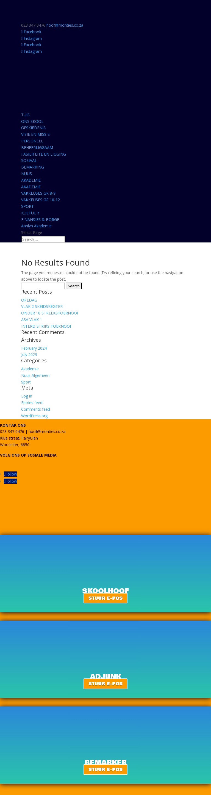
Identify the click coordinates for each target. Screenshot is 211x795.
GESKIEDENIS (33, 127)
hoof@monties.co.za (47, 431)
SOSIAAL (29, 160)
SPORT (27, 206)
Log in (26, 396)
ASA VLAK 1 (31, 319)
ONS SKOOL (32, 121)
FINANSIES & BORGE (40, 219)
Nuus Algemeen (35, 375)
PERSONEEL (32, 140)
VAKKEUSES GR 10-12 (40, 199)
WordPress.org (34, 415)
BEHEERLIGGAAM (37, 147)
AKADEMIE (31, 180)
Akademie (30, 368)
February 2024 (34, 348)
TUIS (25, 114)
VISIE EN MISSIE (35, 134)
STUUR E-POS (105, 598)
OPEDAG (29, 300)
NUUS (26, 173)
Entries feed (31, 402)
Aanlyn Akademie (36, 225)
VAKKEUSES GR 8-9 (38, 193)
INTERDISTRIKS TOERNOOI (46, 326)
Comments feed (35, 409)
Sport (26, 382)
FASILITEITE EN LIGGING (43, 154)
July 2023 (29, 354)
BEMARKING (32, 167)
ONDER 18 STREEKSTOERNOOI (49, 313)
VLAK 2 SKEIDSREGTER (42, 306)
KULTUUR (30, 213)
